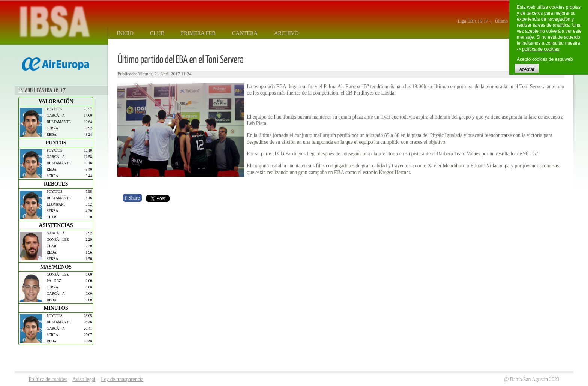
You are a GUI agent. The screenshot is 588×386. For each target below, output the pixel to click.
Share (132, 198)
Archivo (286, 33)
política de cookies (540, 49)
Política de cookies (47, 379)
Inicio (125, 33)
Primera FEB (198, 33)
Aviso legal (83, 379)
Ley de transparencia (122, 379)
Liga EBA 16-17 (473, 21)
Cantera (245, 33)
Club (157, 33)
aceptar (526, 69)
